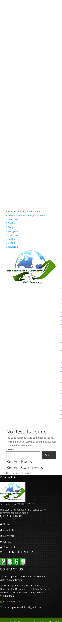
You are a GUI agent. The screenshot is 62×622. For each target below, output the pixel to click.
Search (10, 449)
